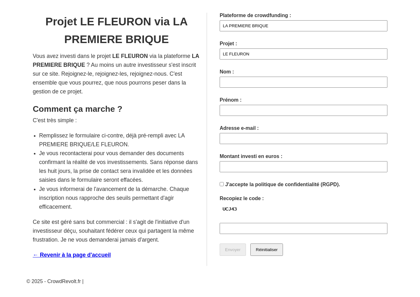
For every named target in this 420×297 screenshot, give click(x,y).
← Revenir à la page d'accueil (72, 255)
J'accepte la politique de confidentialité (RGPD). (280, 184)
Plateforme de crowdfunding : (255, 15)
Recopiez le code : (242, 198)
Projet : (228, 43)
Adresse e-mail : (239, 128)
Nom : (227, 71)
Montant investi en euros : (251, 156)
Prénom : (230, 100)
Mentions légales (104, 281)
